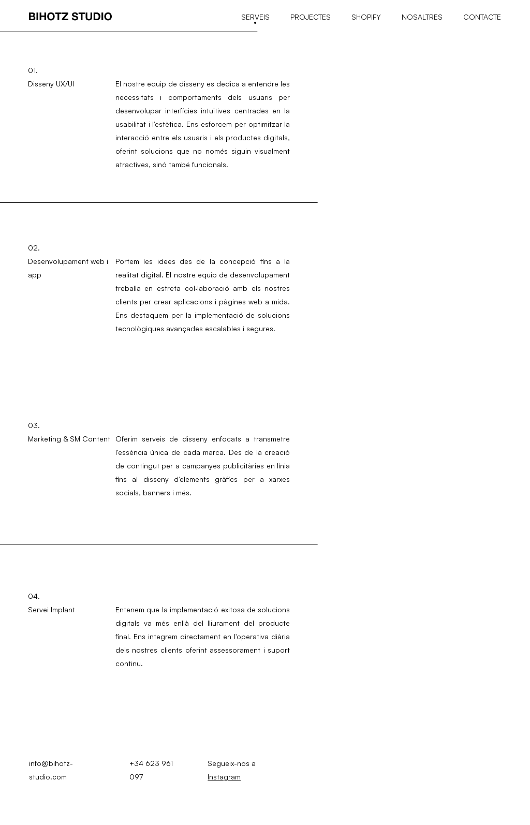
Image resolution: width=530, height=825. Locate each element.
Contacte (482, 16)
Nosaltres (422, 16)
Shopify (366, 16)
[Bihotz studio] (70, 17)
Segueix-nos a (232, 770)
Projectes (310, 16)
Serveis (255, 16)
